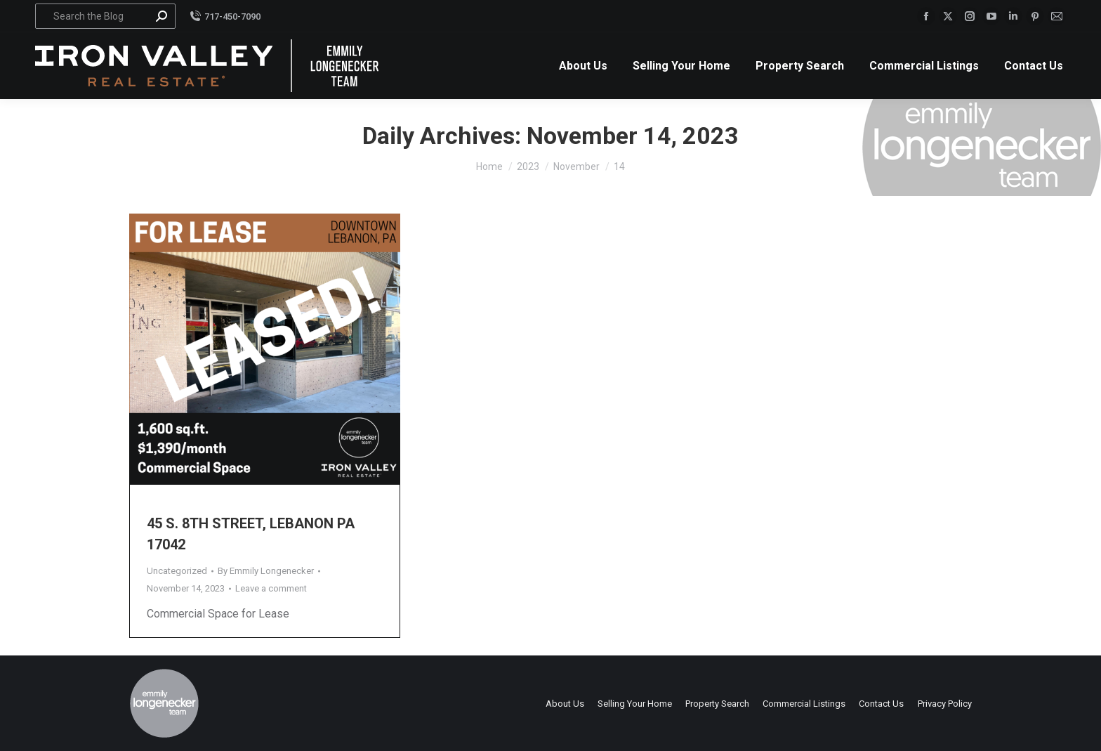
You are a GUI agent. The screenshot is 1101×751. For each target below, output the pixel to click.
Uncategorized (177, 571)
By (266, 571)
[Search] (105, 16)
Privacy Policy (945, 703)
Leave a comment (271, 588)
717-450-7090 (225, 16)
